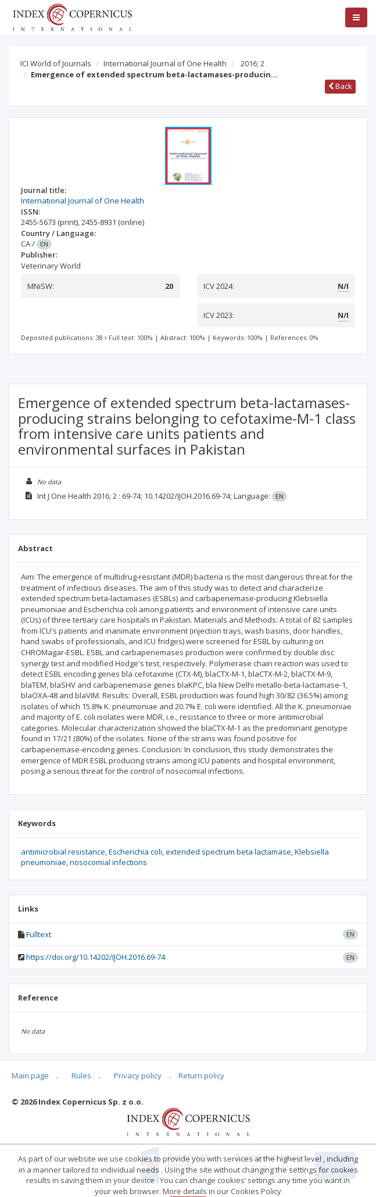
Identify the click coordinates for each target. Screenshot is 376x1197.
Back (340, 86)
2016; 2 (252, 63)
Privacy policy (138, 1075)
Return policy (201, 1075)
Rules (81, 1075)
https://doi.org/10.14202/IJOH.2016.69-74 (95, 957)
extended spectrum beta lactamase (228, 851)
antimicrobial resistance (63, 851)
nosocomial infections (108, 862)
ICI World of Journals (55, 63)
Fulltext (38, 934)
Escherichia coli (135, 851)
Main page (30, 1075)
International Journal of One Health (165, 63)
